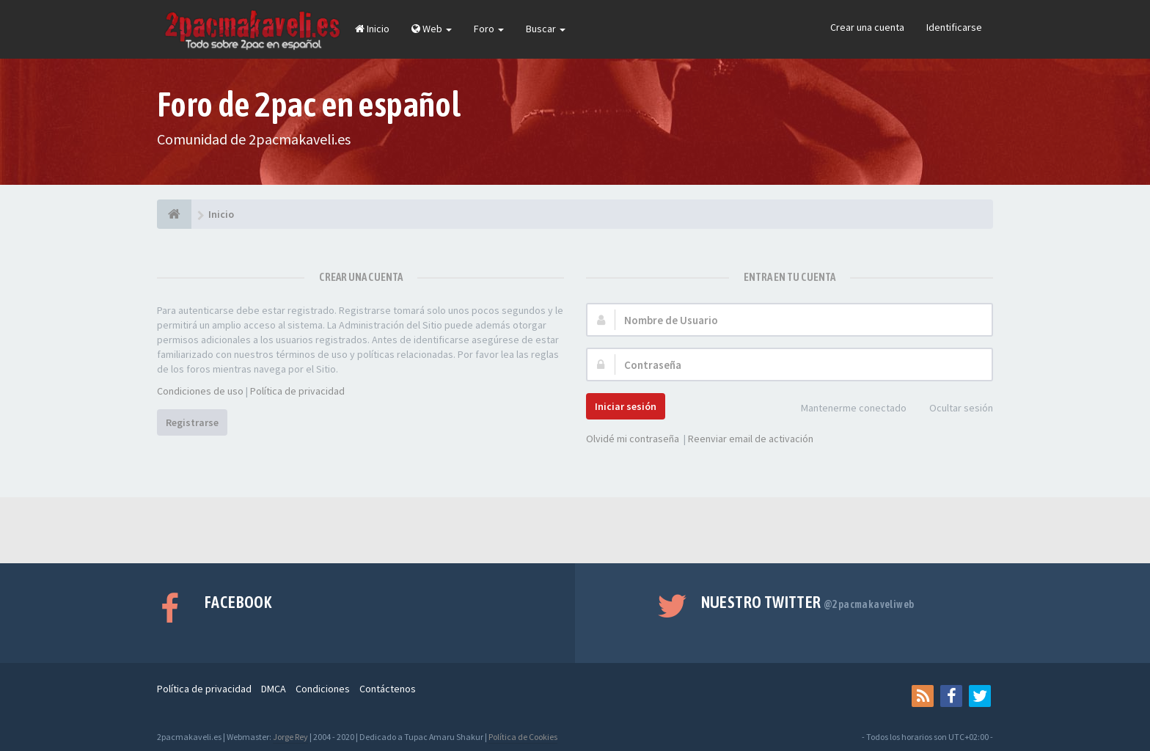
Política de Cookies (522, 736)
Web (431, 28)
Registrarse (192, 422)
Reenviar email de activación (750, 438)
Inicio (372, 28)
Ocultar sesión (953, 409)
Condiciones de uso (200, 391)
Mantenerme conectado (846, 409)
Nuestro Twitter (808, 602)
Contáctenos (387, 688)
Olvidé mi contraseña (632, 438)
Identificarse (954, 27)
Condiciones (323, 688)
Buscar (545, 28)
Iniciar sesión (625, 406)
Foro (489, 28)
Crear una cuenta (867, 27)
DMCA (273, 688)
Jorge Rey (290, 736)
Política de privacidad (297, 391)
